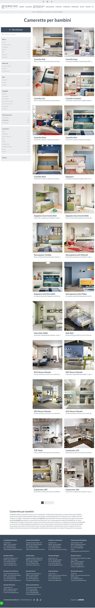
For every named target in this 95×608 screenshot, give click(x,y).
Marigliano (5, 134)
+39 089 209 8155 (33, 591)
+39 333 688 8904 (78, 548)
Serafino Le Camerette (55, 540)
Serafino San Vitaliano (33, 540)
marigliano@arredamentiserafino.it (80, 551)
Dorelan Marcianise (77, 571)
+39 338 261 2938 (34, 563)
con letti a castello (7, 101)
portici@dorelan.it (35, 580)
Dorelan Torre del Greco (11, 571)
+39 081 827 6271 (11, 546)
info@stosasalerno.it (35, 594)
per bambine (5, 117)
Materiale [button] (5, 63)
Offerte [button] (4, 157)
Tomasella (4, 57)
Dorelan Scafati (8, 556)
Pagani (4, 141)
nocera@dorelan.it (57, 580)
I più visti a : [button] (5, 129)
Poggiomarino (6, 144)
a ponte (4, 93)
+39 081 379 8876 (78, 546)
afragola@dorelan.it (57, 565)
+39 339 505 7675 (11, 563)
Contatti (88, 6)
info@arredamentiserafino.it (15, 549)
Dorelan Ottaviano (9, 585)
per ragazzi (5, 122)
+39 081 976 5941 (11, 561)
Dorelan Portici (31, 571)
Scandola (4, 54)
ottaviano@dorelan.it (13, 592)
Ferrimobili (5, 47)
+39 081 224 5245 (33, 577)
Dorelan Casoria (76, 556)
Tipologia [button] (5, 91)
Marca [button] (4, 39)
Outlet (82, 6)
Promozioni (75, 6)
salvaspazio (5, 106)
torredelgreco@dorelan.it (14, 580)
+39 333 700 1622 (11, 548)
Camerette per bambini (57, 11)
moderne (4, 84)
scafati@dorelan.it (12, 565)
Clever (4, 42)
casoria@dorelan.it (79, 566)
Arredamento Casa (40, 11)
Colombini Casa (6, 44)
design (4, 82)
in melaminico (6, 71)
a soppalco (5, 96)
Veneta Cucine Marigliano (79, 540)
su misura (4, 108)
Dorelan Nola (30, 556)
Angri (3, 131)
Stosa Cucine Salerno (32, 585)
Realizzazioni (50, 6)
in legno (4, 68)
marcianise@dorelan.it (80, 580)
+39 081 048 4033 (78, 563)
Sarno (3, 149)
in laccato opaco (6, 66)
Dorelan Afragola (53, 556)
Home (33, 11)
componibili (5, 98)
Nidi (3, 52)
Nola (3, 139)
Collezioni (28, 6)
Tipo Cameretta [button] (7, 115)
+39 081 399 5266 (55, 546)
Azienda (21, 6)
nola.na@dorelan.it (35, 565)
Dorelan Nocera (53, 571)
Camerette (48, 11)
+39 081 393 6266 (11, 577)
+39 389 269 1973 (56, 548)
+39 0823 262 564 (78, 579)
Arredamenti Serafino (10, 540)
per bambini (5, 120)
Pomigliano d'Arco (7, 146)
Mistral (4, 49)
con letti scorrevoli (7, 103)
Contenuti (58, 6)
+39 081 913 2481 (55, 561)
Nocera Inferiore (6, 136)
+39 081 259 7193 (55, 577)
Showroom (66, 6)
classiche (4, 79)
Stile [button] (3, 77)
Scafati (4, 151)
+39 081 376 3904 (33, 546)
